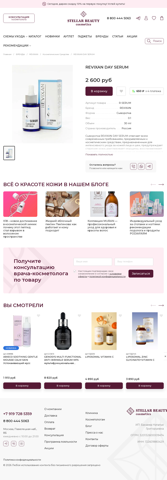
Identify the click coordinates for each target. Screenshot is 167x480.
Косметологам (95, 419)
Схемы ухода (14, 36)
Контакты (91, 439)
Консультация (54, 435)
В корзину (99, 91)
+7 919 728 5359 (17, 414)
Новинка (11, 348)
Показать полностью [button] (99, 154)
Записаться (141, 273)
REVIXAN (33, 54)
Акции (132, 36)
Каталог (35, 36)
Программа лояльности (60, 441)
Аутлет (68, 36)
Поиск (154, 41)
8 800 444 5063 (119, 18)
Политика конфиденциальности (22, 459)
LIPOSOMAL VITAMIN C (99, 356)
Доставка (50, 415)
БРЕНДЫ (20, 54)
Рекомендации (15, 45)
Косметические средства (56, 54)
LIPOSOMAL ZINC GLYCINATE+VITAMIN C (140, 358)
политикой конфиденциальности (107, 276)
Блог (88, 426)
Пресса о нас (94, 432)
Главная (7, 54)
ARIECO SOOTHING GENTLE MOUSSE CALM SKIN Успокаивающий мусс (20, 360)
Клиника (91, 413)
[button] (161, 184)
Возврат (49, 428)
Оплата (49, 422)
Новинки (52, 36)
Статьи (117, 36)
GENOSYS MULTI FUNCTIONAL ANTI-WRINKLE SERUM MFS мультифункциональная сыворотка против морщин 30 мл (63, 360)
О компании (53, 409)
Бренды (102, 36)
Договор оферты (96, 445)
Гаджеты (85, 36)
